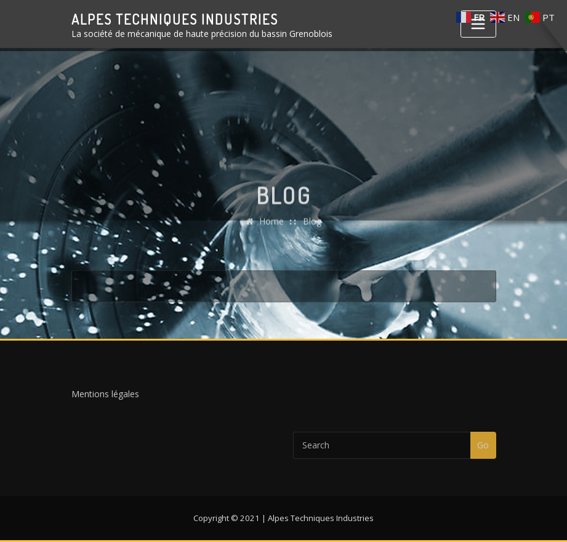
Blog (312, 231)
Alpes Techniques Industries (174, 19)
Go (483, 450)
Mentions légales (105, 397)
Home (271, 231)
